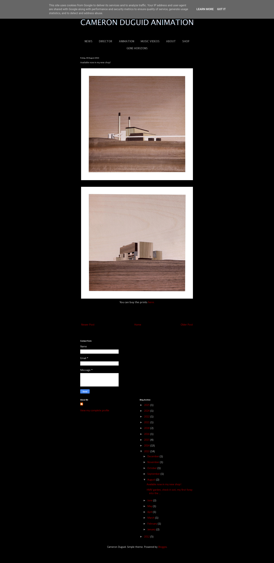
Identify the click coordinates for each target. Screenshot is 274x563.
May (150, 506)
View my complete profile (94, 410)
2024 (147, 411)
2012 (147, 536)
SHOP (185, 41)
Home (137, 324)
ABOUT (171, 41)
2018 (147, 428)
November (153, 462)
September (154, 474)
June (150, 500)
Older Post (187, 324)
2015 (147, 440)
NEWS (88, 41)
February (152, 523)
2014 (147, 445)
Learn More (205, 9)
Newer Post (88, 324)
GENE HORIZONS (137, 48)
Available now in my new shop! (164, 484)
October (152, 468)
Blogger (162, 547)
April (150, 512)
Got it (221, 9)
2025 (147, 405)
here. (151, 302)
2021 (147, 422)
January (151, 529)
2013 (147, 451)
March (151, 518)
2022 (147, 416)
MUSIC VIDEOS (150, 41)
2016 (147, 434)
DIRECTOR (105, 41)
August (151, 479)
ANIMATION (126, 41)
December (153, 456)
